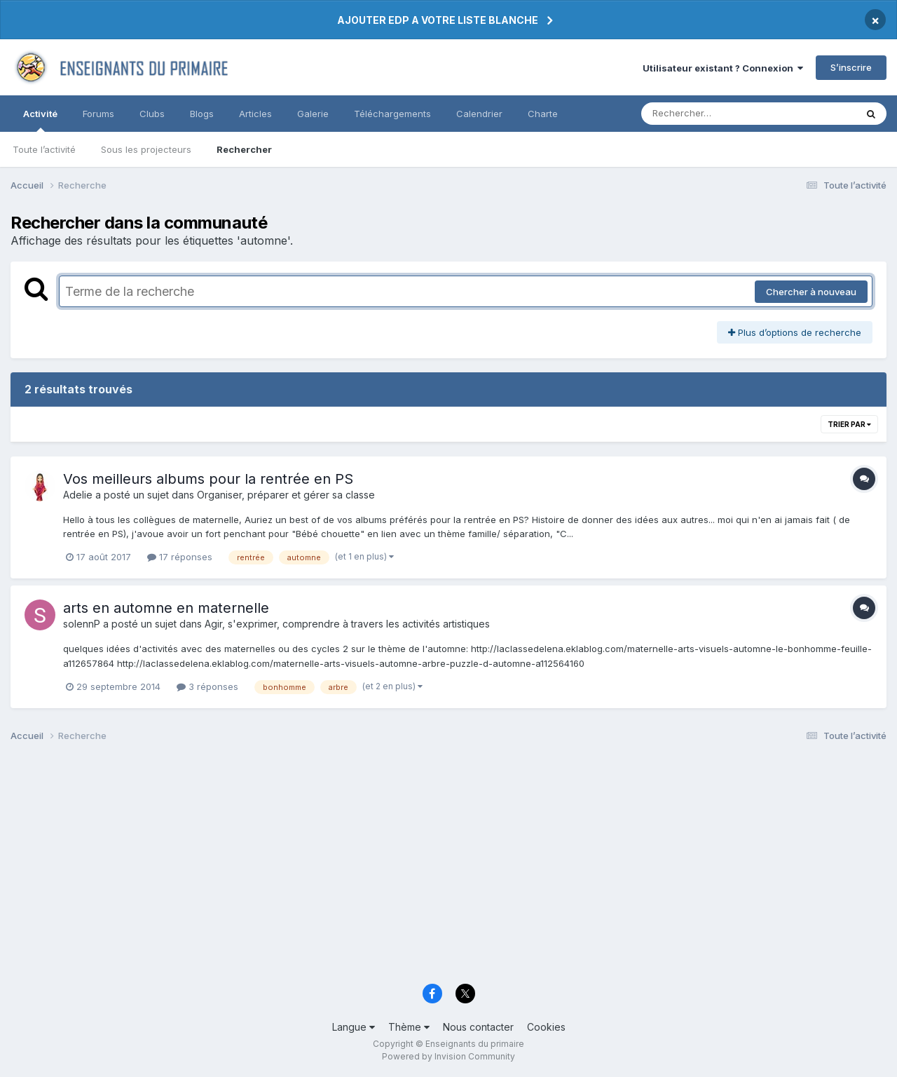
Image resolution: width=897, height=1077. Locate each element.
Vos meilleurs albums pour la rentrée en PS (208, 478)
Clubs (152, 113)
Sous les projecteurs (146, 149)
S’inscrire (851, 67)
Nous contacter (478, 1027)
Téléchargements (392, 113)
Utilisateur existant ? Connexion (723, 68)
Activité (40, 120)
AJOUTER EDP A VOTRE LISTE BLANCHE (437, 20)
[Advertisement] (431, 866)
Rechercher (244, 149)
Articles (255, 113)
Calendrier (479, 113)
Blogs (202, 113)
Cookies (546, 1027)
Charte (543, 113)
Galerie (313, 113)
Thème (409, 1027)
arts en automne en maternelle (166, 608)
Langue (353, 1027)
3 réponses (207, 686)
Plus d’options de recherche (794, 332)
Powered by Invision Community (448, 1056)
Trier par (849, 424)
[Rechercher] (708, 113)
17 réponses (179, 556)
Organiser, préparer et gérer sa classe (286, 495)
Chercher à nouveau (811, 291)
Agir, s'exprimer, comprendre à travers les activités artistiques (347, 624)
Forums (98, 113)
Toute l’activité (44, 149)
